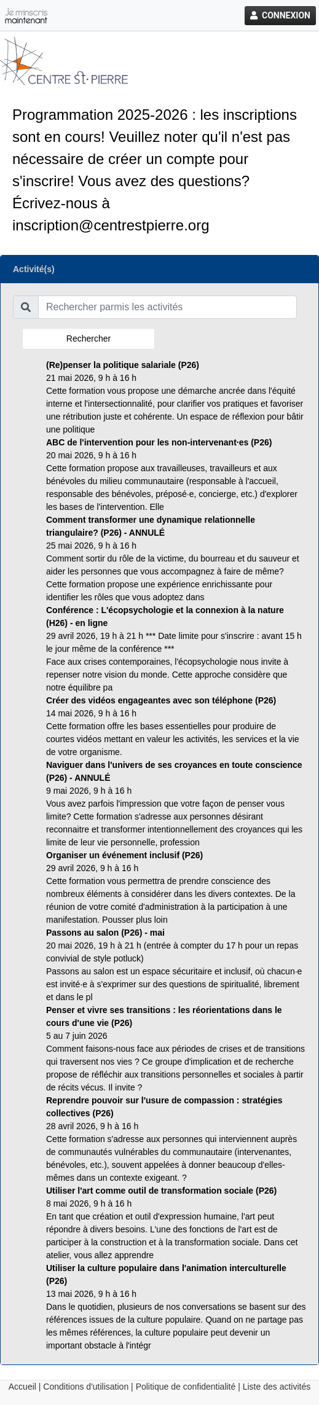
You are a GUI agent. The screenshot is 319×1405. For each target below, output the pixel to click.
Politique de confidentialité (186, 1386)
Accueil (22, 1386)
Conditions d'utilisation (85, 1386)
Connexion (280, 15)
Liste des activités (277, 1386)
